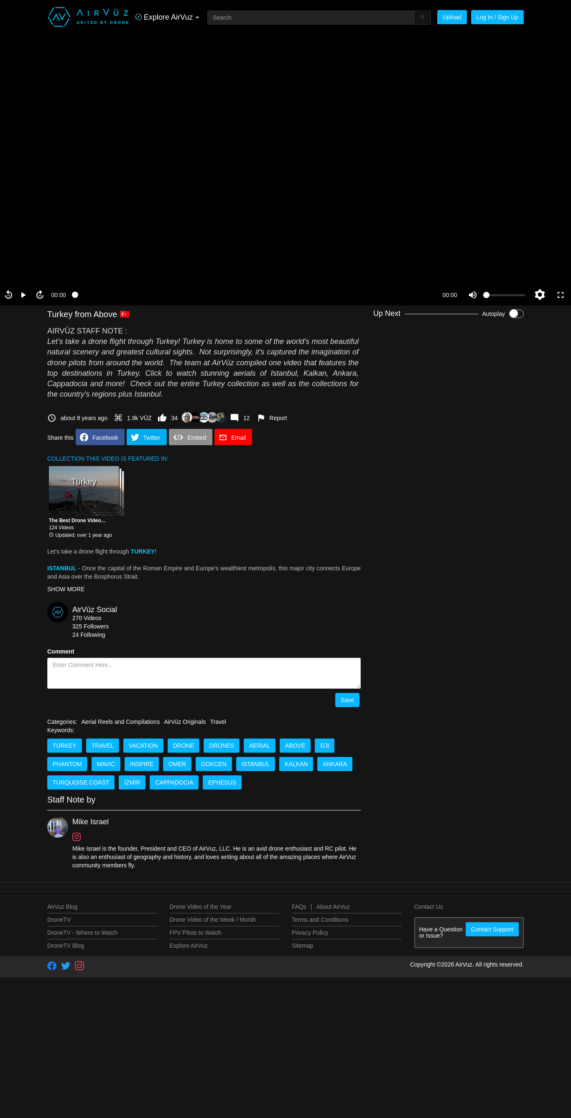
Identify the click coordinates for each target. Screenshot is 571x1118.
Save (347, 700)
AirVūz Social (94, 609)
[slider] (254, 295)
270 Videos (87, 618)
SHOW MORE (65, 589)
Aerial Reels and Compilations (121, 1108)
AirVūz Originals (185, 1108)
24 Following (88, 634)
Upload (452, 17)
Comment (60, 651)
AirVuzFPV (467, 377)
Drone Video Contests (479, 336)
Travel (218, 1108)
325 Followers (90, 626)
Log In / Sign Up (497, 17)
